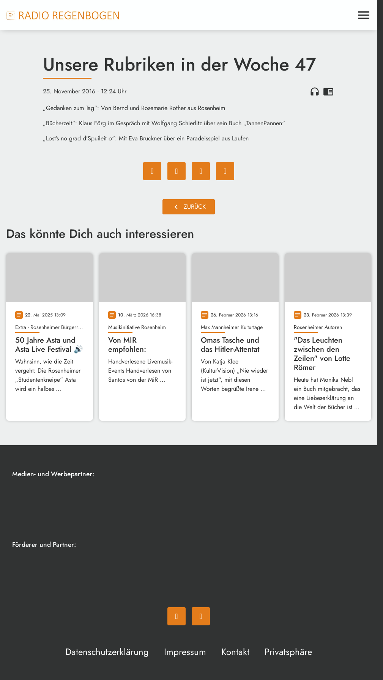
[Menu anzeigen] (363, 15)
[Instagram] (201, 616)
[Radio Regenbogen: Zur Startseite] (63, 15)
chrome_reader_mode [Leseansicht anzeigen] (328, 91)
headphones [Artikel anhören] (314, 91)
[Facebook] (176, 616)
